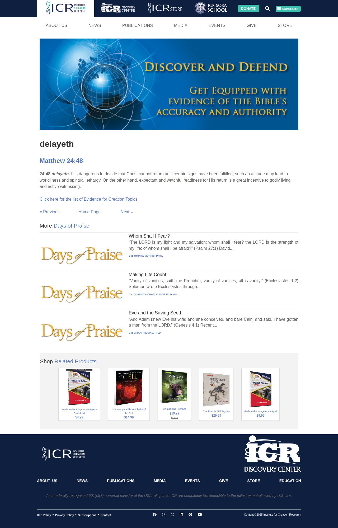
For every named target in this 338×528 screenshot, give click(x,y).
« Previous (50, 212)
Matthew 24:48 (61, 160)
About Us (56, 25)
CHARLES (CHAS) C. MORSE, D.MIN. (156, 294)
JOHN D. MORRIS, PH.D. (148, 255)
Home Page (89, 212)
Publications (137, 25)
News (94, 25)
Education (290, 481)
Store (285, 25)
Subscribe (288, 9)
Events (217, 25)
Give (252, 25)
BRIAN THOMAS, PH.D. (148, 332)
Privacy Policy (64, 514)
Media (180, 25)
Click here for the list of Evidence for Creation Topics (89, 199)
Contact (106, 514)
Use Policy (44, 514)
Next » (127, 212)
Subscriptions (87, 514)
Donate (248, 8)
